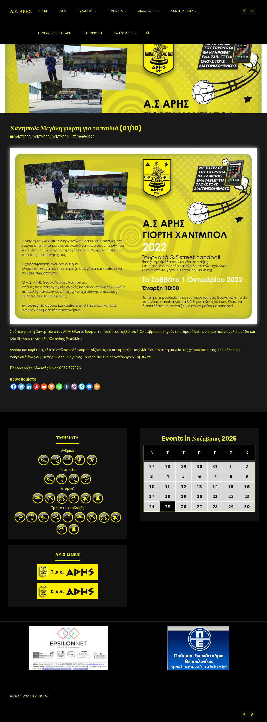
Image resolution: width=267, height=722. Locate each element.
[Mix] (51, 386)
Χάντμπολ (22, 136)
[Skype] (81, 386)
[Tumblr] (66, 386)
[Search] (147, 33)
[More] (97, 386)
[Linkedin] (29, 386)
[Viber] (74, 386)
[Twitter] (21, 386)
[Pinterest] (36, 386)
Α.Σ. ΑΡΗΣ (21, 11)
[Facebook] (13, 386)
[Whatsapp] (59, 386)
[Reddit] (44, 386)
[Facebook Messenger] (89, 386)
